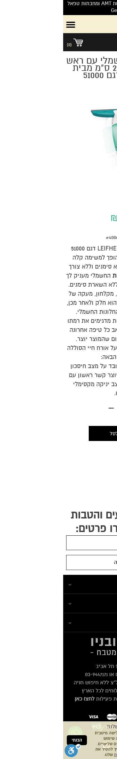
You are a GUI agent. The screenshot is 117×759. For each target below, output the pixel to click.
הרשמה (58, 562)
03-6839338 (64, 674)
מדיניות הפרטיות (65, 754)
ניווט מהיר (100, 584)
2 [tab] (55, 192)
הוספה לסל (58, 433)
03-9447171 (33, 674)
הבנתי (13, 740)
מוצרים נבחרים (94, 622)
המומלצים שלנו (94, 603)
